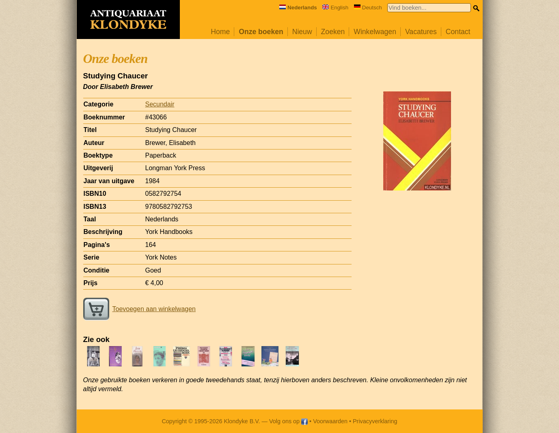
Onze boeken (261, 32)
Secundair (160, 104)
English (335, 7)
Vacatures (421, 32)
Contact (458, 32)
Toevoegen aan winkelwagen (139, 308)
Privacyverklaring (375, 421)
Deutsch (368, 7)
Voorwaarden (330, 421)
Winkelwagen (375, 32)
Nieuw (302, 32)
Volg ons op (288, 421)
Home (220, 32)
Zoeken (333, 32)
